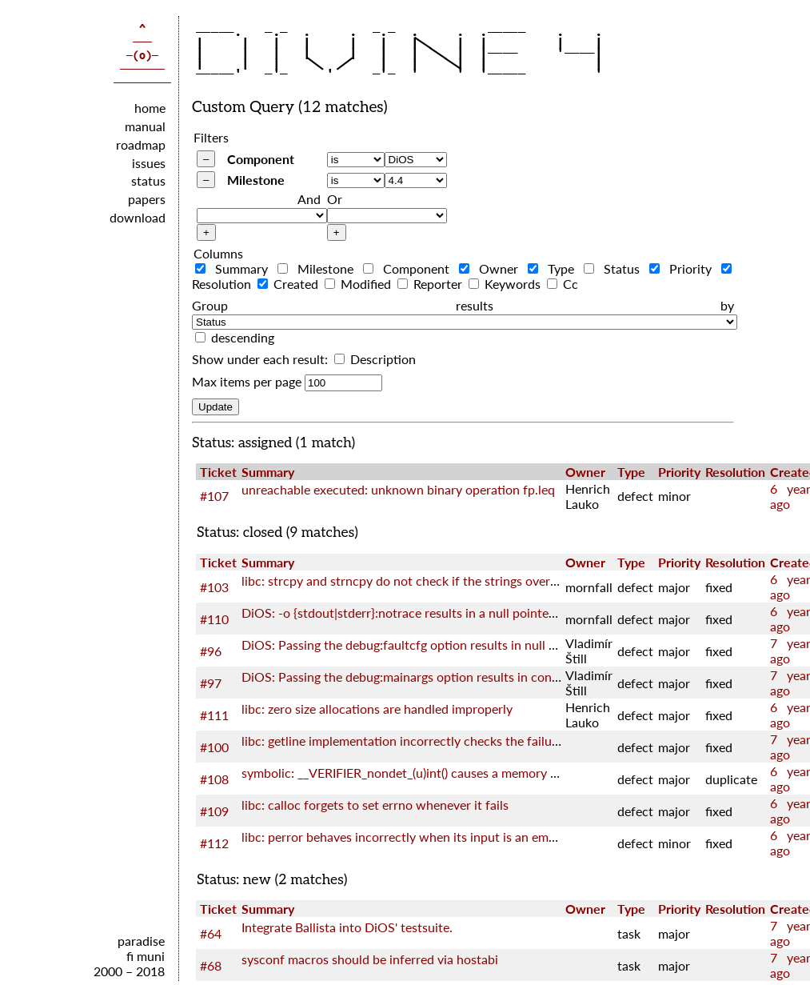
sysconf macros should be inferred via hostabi (369, 959)
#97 (210, 683)
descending (242, 337)
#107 (214, 495)
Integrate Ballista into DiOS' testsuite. (347, 927)
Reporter (431, 283)
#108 (214, 779)
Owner (492, 268)
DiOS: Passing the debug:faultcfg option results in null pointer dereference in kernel (476, 644)
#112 (214, 843)
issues (149, 162)
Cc (562, 283)
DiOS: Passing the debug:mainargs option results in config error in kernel (444, 676)
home (150, 107)
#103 (214, 587)
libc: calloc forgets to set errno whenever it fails (375, 804)
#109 (214, 811)
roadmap (141, 144)
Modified (359, 283)
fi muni (145, 955)
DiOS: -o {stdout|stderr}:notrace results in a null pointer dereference (432, 612)
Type (554, 268)
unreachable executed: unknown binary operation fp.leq (398, 489)
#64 (210, 933)
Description (375, 358)
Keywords (506, 283)
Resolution (735, 471)
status (148, 180)
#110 (214, 619)
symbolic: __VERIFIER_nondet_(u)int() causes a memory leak (407, 772)
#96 (210, 651)
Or (334, 198)
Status (615, 268)
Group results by (463, 305)
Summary (234, 268)
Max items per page (246, 381)
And (309, 198)
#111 (214, 715)
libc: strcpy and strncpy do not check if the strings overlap (404, 580)
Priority (683, 268)
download (138, 217)
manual (145, 126)
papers (147, 198)
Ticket (218, 471)
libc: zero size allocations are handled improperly (377, 708)
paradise (141, 940)
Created (289, 283)
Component (260, 158)
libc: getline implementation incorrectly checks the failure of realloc (430, 740)
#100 (214, 747)
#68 (210, 965)
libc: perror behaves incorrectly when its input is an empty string (421, 836)
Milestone (256, 179)
